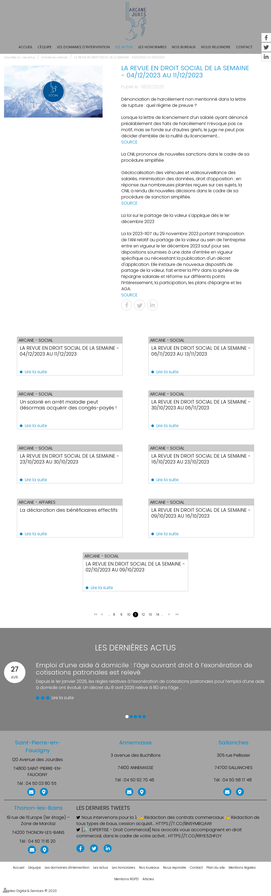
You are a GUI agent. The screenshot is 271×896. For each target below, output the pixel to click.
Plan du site (215, 870)
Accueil (25, 47)
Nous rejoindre (216, 47)
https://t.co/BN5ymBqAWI (184, 827)
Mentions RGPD (126, 882)
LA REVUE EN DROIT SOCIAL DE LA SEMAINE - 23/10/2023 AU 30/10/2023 (66, 460)
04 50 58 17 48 (237, 783)
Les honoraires (152, 47)
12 (143, 617)
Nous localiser (44, 794)
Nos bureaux (184, 47)
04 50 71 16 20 (41, 844)
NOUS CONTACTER (31, 794)
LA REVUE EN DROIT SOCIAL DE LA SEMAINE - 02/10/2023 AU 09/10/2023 (131, 569)
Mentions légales (242, 870)
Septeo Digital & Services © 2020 (30, 893)
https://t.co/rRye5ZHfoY (195, 839)
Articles (148, 882)
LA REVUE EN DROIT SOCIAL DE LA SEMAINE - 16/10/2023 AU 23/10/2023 (197, 460)
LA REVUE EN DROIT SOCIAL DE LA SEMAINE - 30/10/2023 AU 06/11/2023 (197, 405)
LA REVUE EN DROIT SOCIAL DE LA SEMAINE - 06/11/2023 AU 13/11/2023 (196, 351)
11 (135, 617)
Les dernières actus (135, 650)
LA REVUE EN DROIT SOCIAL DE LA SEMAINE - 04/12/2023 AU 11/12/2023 (119, 57)
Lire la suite (41, 372)
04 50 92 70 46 (139, 783)
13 (150, 617)
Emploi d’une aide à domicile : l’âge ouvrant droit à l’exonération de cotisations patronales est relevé (144, 671)
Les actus (124, 47)
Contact (196, 870)
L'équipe (45, 47)
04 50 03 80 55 (41, 786)
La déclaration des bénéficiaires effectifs (63, 514)
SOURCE (129, 142)
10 (128, 617)
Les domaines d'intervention (83, 47)
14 (157, 617)
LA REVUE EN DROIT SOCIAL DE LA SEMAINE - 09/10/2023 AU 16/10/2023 (197, 514)
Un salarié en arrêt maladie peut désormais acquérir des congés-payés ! (64, 408)
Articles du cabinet (54, 57)
